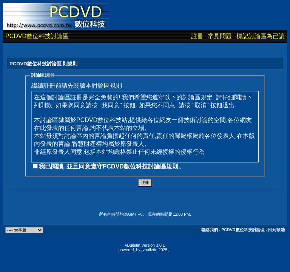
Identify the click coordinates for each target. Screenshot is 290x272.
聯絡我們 (209, 229)
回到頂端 (276, 229)
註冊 (197, 36)
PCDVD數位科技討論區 (37, 36)
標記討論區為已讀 (260, 36)
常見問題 (220, 36)
